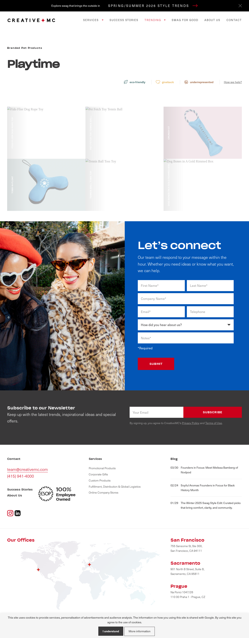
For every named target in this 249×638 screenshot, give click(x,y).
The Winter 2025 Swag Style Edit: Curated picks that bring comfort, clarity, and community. (205, 505)
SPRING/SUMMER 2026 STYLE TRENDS (153, 5)
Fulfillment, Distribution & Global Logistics (115, 486)
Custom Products (100, 480)
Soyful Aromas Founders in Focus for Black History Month (202, 487)
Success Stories (124, 20)
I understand (111, 631)
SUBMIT (156, 364)
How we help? (233, 82)
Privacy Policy (190, 423)
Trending (153, 20)
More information (139, 631)
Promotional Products (102, 468)
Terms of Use (213, 423)
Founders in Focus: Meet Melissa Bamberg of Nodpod (204, 469)
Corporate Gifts (98, 474)
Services (91, 20)
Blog (174, 459)
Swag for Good (185, 20)
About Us (212, 20)
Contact (234, 20)
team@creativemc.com (27, 469)
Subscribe (212, 412)
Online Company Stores (103, 492)
